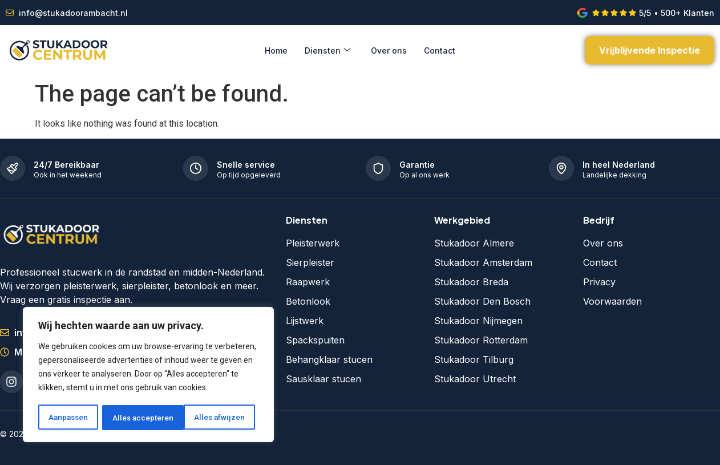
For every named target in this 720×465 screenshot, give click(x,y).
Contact (439, 50)
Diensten (327, 50)
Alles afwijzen (138, 417)
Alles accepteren (218, 417)
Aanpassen (68, 417)
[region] (148, 375)
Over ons (389, 50)
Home (276, 50)
